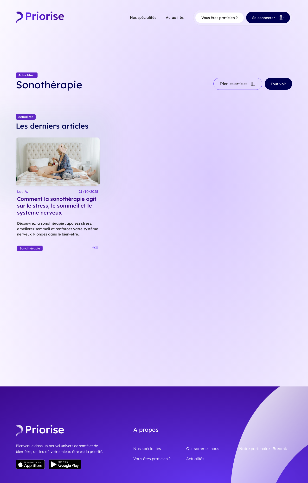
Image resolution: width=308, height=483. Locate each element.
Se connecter (268, 17)
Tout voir (278, 82)
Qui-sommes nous (202, 434)
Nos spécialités (143, 17)
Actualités (175, 17)
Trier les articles (238, 81)
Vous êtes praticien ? (219, 17)
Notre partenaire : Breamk (263, 434)
